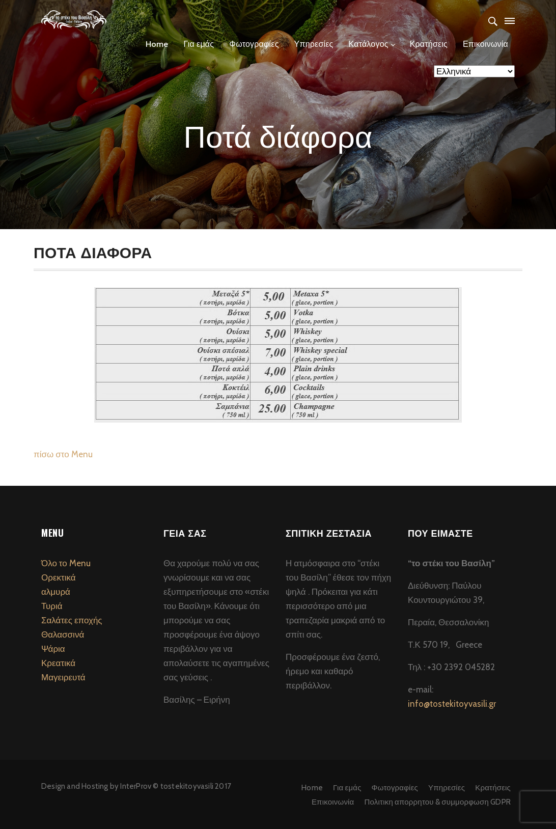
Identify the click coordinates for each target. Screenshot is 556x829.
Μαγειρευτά (63, 677)
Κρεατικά (58, 663)
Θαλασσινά (62, 634)
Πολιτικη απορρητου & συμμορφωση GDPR (438, 802)
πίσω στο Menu (63, 454)
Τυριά (52, 606)
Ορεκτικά (58, 577)
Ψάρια (53, 649)
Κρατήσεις (429, 44)
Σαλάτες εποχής (71, 620)
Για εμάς (198, 44)
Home (157, 44)
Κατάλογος (368, 44)
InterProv (135, 786)
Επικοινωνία (485, 44)
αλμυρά (55, 592)
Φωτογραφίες (254, 44)
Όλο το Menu (66, 563)
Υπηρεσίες (313, 44)
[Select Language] (474, 71)
